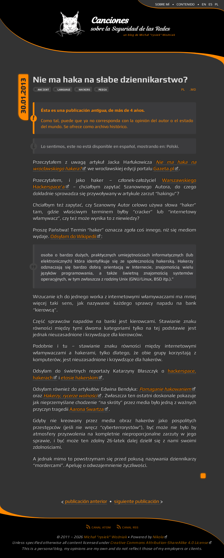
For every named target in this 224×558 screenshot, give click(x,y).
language (63, 89)
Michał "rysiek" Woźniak (105, 537)
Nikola (158, 537)
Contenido (185, 4)
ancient (43, 89)
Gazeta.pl (163, 168)
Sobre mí (162, 4)
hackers (84, 89)
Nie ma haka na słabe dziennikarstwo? (110, 79)
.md (193, 89)
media (103, 89)
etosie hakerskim (79, 377)
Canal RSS (130, 526)
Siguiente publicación (136, 501)
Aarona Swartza (86, 409)
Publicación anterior (86, 501)
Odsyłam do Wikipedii (73, 236)
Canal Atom (101, 526)
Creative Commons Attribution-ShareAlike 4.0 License (159, 542)
